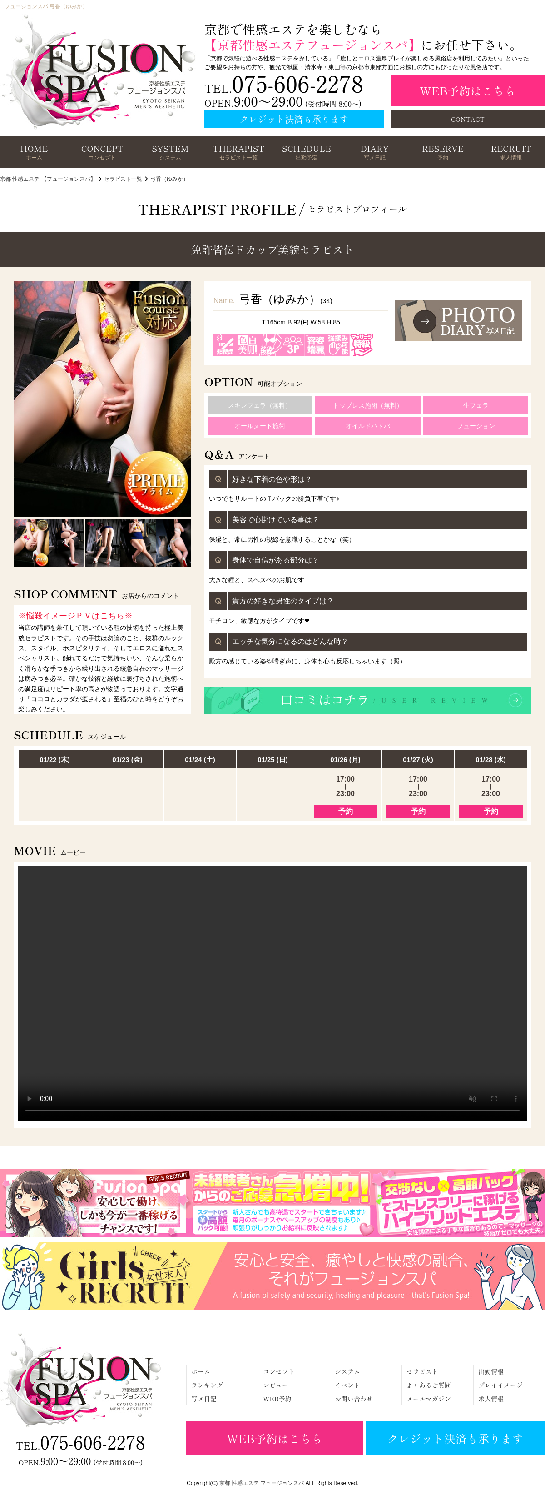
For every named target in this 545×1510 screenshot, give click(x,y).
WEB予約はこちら (467, 90)
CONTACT (468, 119)
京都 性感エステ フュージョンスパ (261, 1483)
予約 (345, 811)
